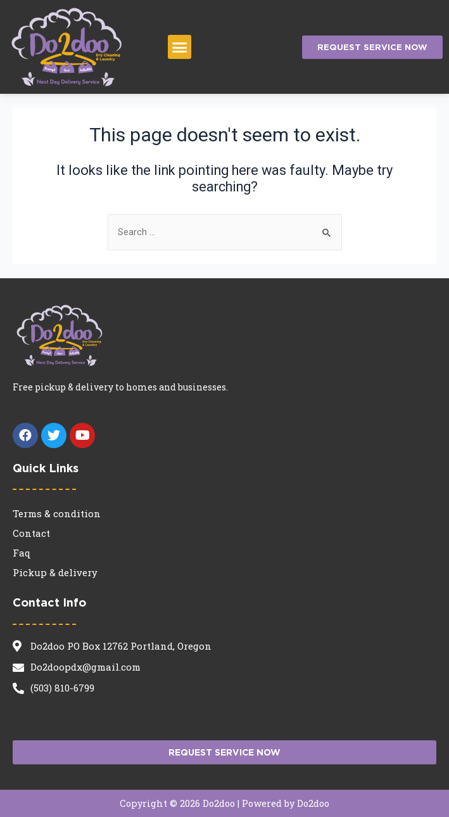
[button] (180, 47)
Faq (22, 552)
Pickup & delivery (55, 572)
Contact (31, 533)
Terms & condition (57, 513)
